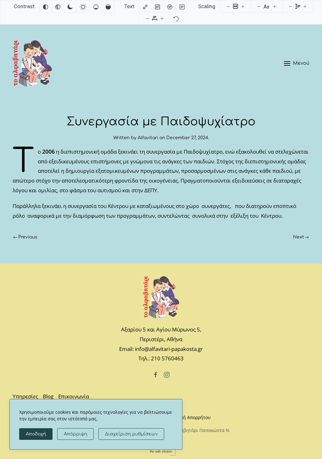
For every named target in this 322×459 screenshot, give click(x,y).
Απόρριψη (75, 434)
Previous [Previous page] (25, 237)
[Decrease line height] (290, 6)
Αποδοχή (36, 434)
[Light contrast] (83, 6)
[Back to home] (32, 63)
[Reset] (176, 18)
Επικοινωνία (73, 396)
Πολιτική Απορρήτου (189, 417)
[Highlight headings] (157, 6)
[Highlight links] (145, 6)
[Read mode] (182, 6)
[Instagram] (167, 374)
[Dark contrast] (70, 6)
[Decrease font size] (259, 6)
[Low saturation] (96, 6)
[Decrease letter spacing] (147, 18)
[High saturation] (108, 6)
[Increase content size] (242, 6)
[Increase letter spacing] (162, 18)
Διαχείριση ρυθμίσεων (131, 434)
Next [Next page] (301, 237)
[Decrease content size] (228, 6)
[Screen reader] (170, 6)
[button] (296, 63)
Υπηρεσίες (25, 396)
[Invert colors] (45, 6)
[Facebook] (156, 374)
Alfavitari (148, 137)
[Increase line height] (305, 6)
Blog (48, 396)
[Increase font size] (274, 6)
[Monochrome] (58, 6)
